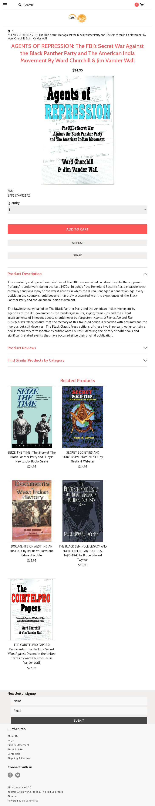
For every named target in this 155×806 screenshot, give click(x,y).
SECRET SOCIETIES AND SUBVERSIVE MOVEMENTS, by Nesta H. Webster (83, 456)
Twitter (17, 775)
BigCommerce (30, 800)
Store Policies (16, 749)
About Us (13, 736)
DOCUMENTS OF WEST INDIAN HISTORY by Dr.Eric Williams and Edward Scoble (32, 550)
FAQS (11, 740)
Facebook (10, 775)
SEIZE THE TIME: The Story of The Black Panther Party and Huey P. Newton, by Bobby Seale (32, 456)
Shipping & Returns (19, 758)
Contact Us (14, 753)
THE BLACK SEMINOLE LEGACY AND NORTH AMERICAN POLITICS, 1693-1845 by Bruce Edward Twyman (83, 553)
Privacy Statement (18, 744)
